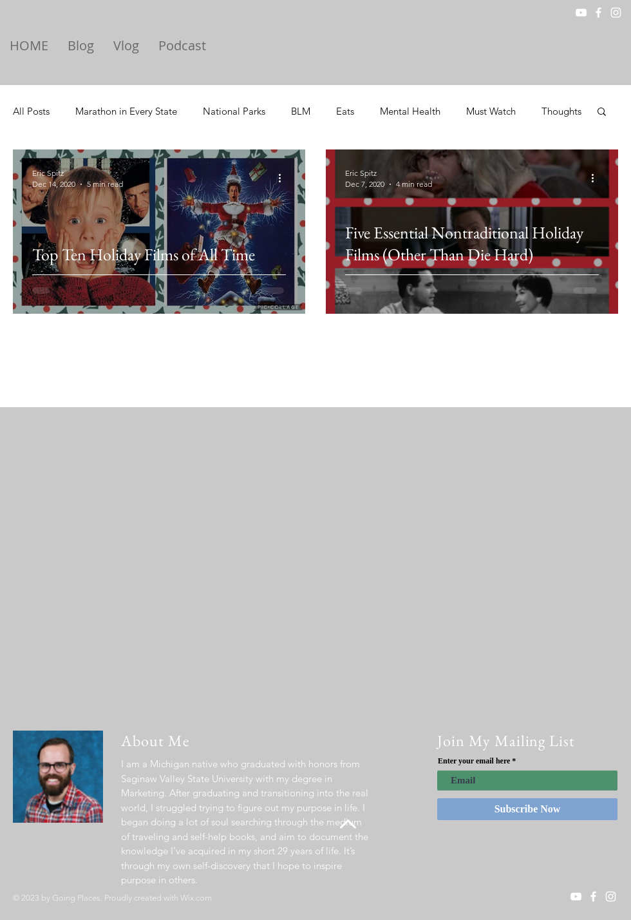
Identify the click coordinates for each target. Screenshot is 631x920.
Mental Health (410, 111)
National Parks (234, 111)
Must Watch (491, 111)
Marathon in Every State (126, 111)
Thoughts (561, 111)
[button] (602, 112)
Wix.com (196, 898)
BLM (300, 111)
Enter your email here (474, 761)
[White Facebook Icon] (598, 12)
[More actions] (284, 178)
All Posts (31, 111)
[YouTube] (581, 12)
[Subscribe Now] (527, 809)
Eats (345, 111)
